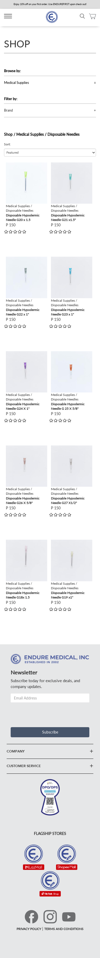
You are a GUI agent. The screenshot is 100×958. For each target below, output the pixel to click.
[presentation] (51, 712)
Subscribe (50, 732)
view (9, 165)
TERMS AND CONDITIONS (63, 929)
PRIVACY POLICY (29, 929)
